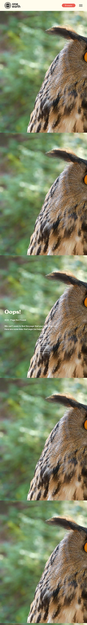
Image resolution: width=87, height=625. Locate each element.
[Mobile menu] (80, 5)
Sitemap (43, 347)
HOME (43, 334)
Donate (68, 5)
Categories (43, 353)
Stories (43, 341)
